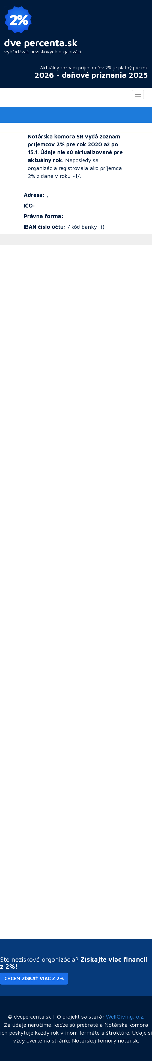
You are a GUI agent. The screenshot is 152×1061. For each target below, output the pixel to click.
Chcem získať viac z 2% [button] (34, 978)
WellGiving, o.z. (125, 1016)
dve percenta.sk (41, 42)
